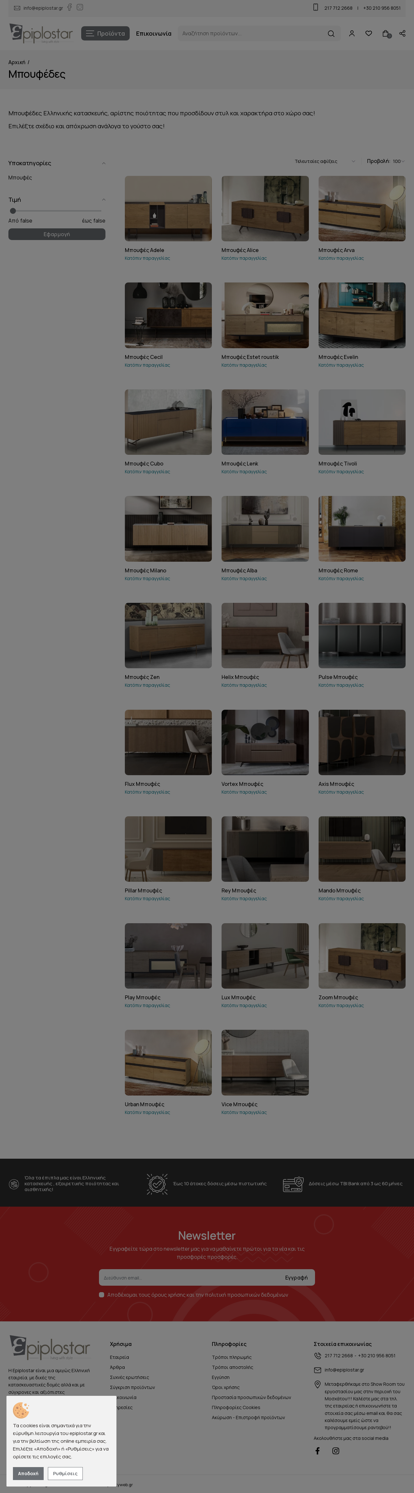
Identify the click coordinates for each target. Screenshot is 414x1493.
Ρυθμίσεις (65, 1473)
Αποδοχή (28, 1473)
